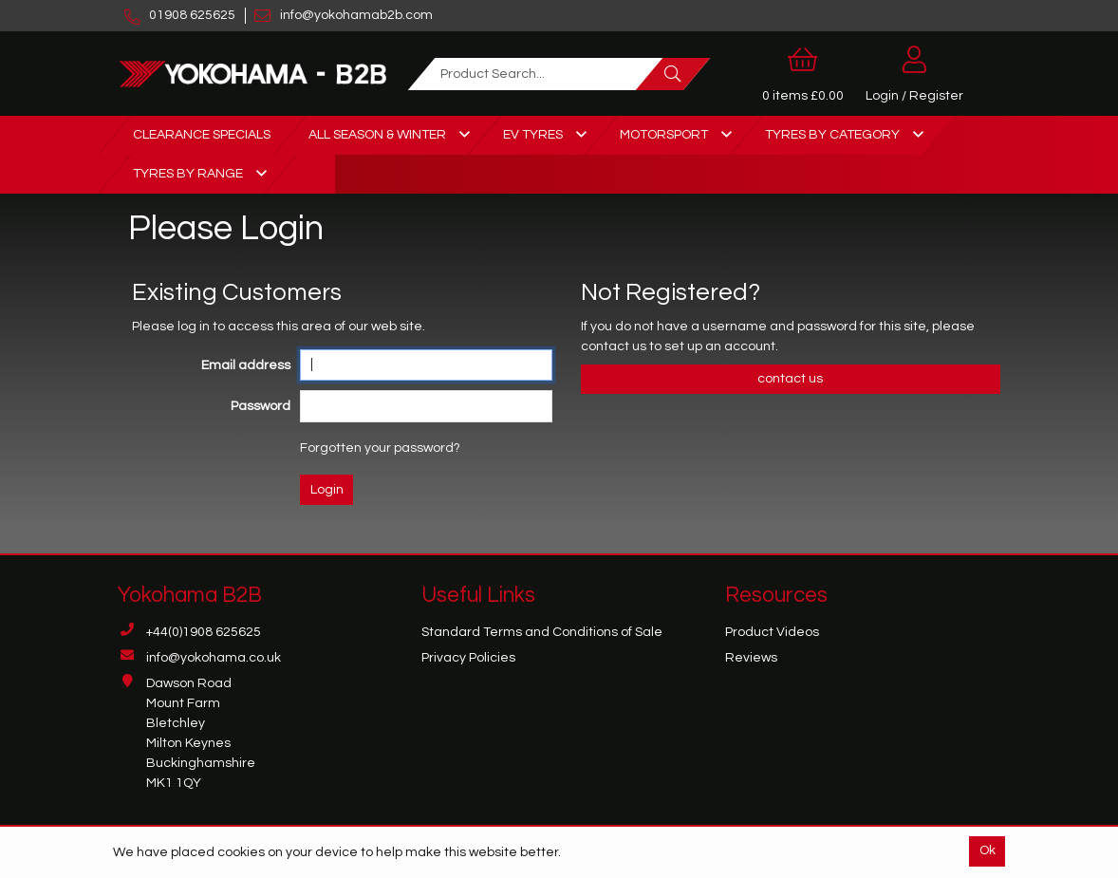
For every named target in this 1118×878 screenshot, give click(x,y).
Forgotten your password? (380, 448)
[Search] (673, 74)
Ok (987, 850)
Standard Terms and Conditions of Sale (541, 632)
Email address (245, 365)
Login (327, 489)
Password (260, 406)
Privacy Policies (468, 657)
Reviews (751, 657)
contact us (615, 346)
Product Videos (772, 632)
